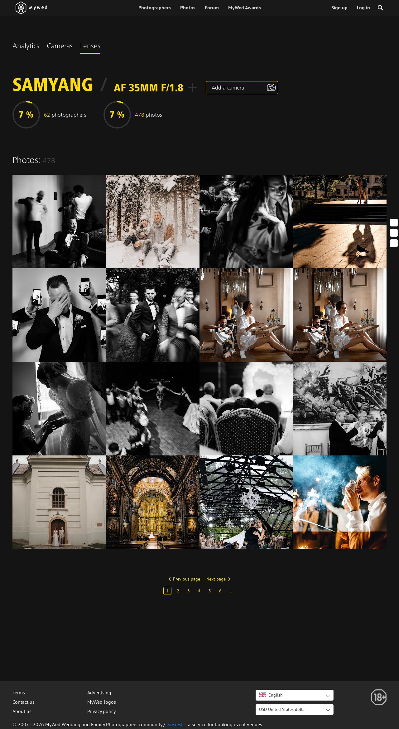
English (271, 695)
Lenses (90, 47)
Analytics (25, 47)
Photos (187, 7)
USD (282, 709)
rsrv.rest (174, 724)
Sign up (339, 7)
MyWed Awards (244, 7)
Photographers (154, 7)
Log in (363, 7)
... (231, 591)
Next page (216, 579)
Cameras (60, 47)
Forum (212, 7)
